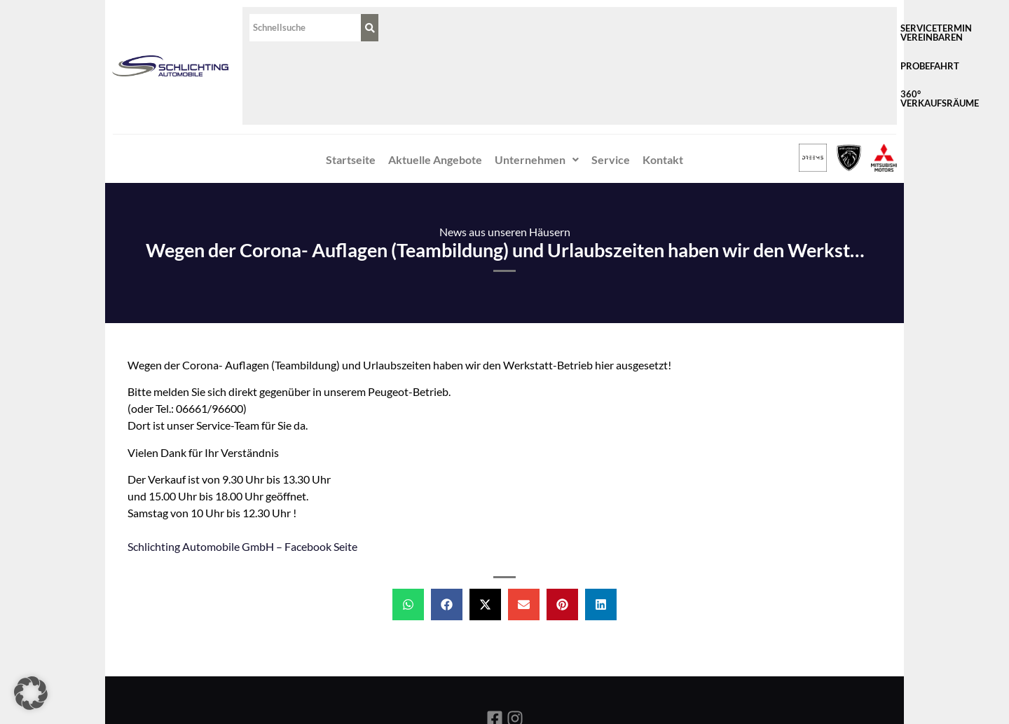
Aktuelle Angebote (435, 84)
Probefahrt (728, 28)
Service (610, 84)
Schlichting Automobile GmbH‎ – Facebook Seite (242, 471)
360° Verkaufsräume (828, 28)
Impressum (467, 685)
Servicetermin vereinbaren (610, 28)
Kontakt (663, 84)
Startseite (351, 84)
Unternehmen (537, 84)
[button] (536, 85)
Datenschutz (539, 685)
